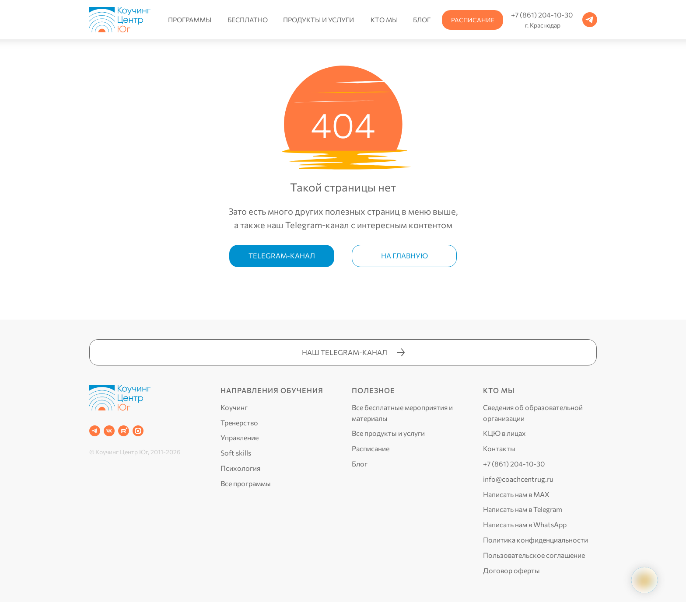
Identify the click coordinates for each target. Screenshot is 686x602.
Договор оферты (511, 570)
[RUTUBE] (123, 430)
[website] (138, 430)
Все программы (245, 483)
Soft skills (235, 453)
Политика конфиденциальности (535, 540)
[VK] (109, 430)
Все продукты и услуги (388, 433)
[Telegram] (94, 430)
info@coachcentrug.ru (518, 479)
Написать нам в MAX (516, 494)
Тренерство (239, 422)
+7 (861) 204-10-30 (514, 463)
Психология (240, 468)
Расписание (370, 448)
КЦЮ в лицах (504, 433)
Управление (239, 437)
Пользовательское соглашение (534, 555)
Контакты (499, 448)
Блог (360, 463)
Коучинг (234, 407)
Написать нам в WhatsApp (525, 524)
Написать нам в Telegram (522, 509)
